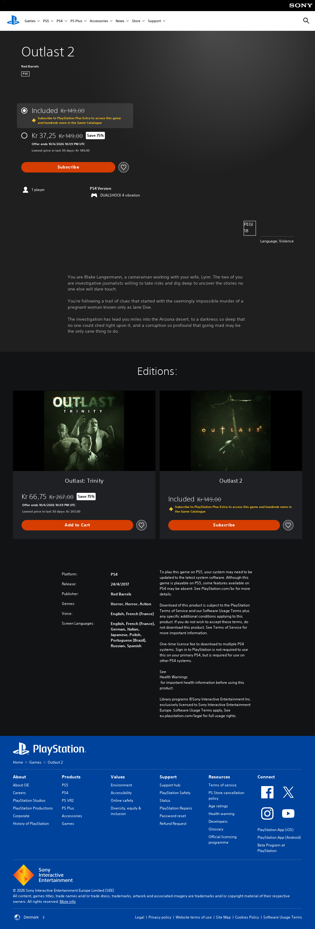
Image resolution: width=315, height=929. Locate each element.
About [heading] (19, 777)
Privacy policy (160, 917)
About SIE (21, 785)
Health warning (221, 813)
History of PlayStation (31, 823)
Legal (139, 917)
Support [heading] (168, 777)
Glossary (216, 829)
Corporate (21, 815)
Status (165, 800)
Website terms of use (194, 917)
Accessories (99, 21)
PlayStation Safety (175, 792)
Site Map (223, 917)
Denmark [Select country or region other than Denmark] (29, 917)
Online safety (122, 800)
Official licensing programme (223, 839)
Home (18, 762)
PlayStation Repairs (176, 808)
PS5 (46, 21)
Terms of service (223, 785)
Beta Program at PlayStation (271, 847)
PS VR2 (68, 800)
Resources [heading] (219, 777)
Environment (121, 785)
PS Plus (76, 21)
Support (154, 21)
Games (30, 21)
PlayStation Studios (29, 800)
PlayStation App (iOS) (275, 829)
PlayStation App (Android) (279, 837)
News (120, 21)
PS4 (60, 21)
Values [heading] (118, 777)
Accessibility (121, 792)
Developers (218, 821)
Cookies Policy (247, 917)
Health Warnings (174, 677)
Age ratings (218, 806)
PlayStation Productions (33, 808)
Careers (19, 792)
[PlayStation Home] (13, 21)
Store (136, 21)
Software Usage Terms (282, 917)
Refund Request (173, 823)
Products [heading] (71, 777)
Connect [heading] (266, 777)
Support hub (170, 785)
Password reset (173, 815)
